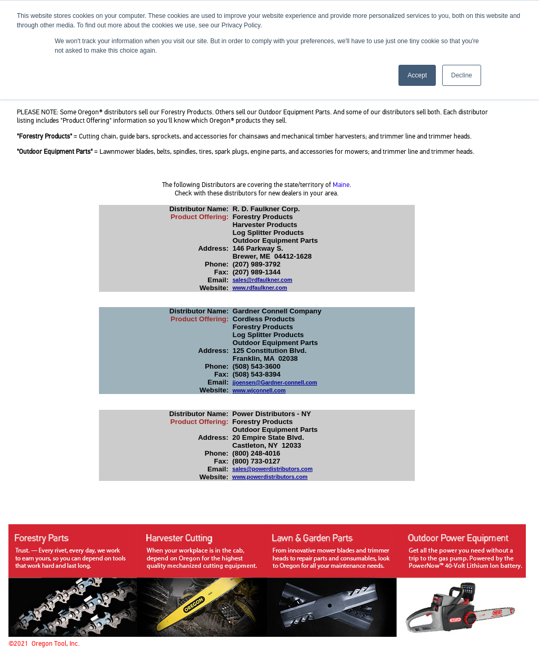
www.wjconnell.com (259, 390)
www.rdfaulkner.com (260, 287)
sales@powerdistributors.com (272, 469)
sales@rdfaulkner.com (262, 280)
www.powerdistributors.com (269, 477)
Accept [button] (417, 75)
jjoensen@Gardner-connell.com (275, 382)
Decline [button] (461, 75)
